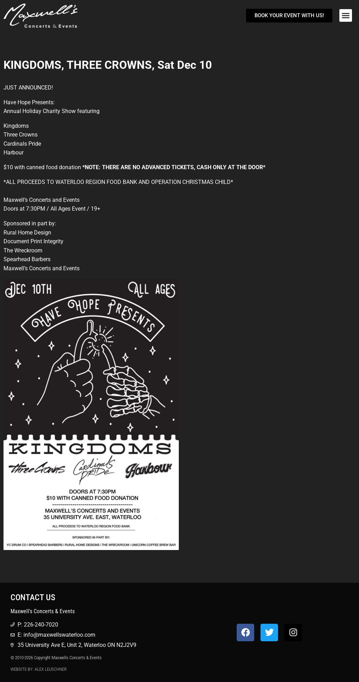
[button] (345, 15)
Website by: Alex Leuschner (39, 669)
